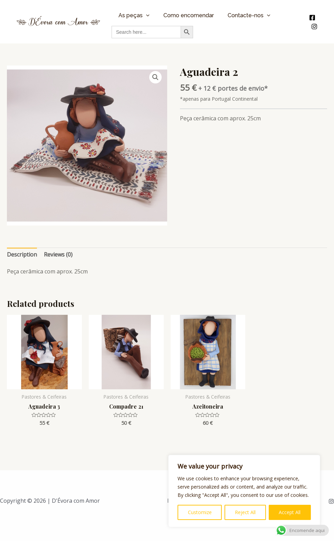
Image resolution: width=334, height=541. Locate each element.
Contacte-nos (249, 15)
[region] (244, 491)
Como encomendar (188, 15)
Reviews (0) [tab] (58, 254)
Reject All (245, 512)
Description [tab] (22, 254)
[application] (146, 15)
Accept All (289, 512)
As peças (134, 15)
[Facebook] (312, 17)
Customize (200, 512)
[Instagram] (314, 26)
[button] (155, 77)
